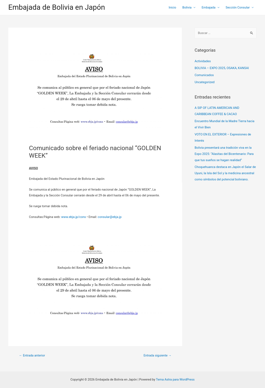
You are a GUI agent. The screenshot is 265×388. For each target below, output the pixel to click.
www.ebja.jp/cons (73, 217)
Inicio (172, 7)
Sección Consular (238, 7)
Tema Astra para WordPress (175, 379)
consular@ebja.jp (110, 217)
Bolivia (187, 7)
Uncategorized (204, 82)
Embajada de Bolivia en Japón (56, 7)
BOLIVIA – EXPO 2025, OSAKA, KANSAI (222, 68)
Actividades (203, 61)
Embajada (209, 7)
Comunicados (204, 75)
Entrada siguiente (157, 355)
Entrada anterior (32, 355)
